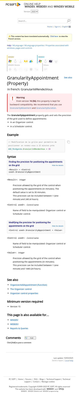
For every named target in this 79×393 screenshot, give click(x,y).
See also (68, 77)
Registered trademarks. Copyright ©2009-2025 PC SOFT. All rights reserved (39, 386)
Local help (69, 361)
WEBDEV (14, 324)
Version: (27, 11)
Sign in (57, 26)
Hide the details (57, 166)
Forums (28, 378)
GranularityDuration (46, 108)
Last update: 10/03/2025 (63, 358)
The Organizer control (21, 289)
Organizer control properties (24, 293)
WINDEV (14, 320)
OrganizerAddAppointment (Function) (28, 285)
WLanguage (18, 45)
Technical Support (53, 378)
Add (29, 338)
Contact (36, 381)
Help (9, 45)
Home (49, 26)
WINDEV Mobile (33, 391)
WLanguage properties (34, 45)
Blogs (42, 378)
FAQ (35, 378)
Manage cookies (48, 381)
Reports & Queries (19, 328)
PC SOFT (12, 378)
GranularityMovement (20, 108)
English (65, 26)
